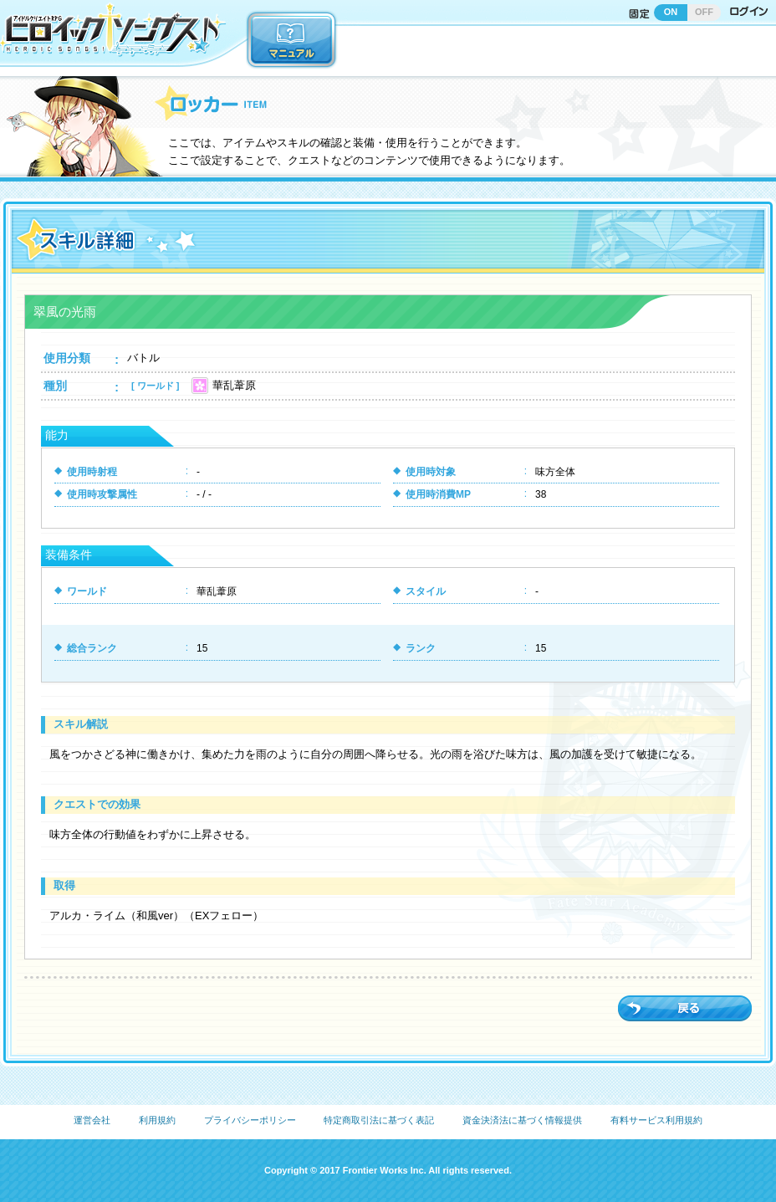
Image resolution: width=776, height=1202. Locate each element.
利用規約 (157, 1120)
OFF (704, 12)
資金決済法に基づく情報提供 (522, 1120)
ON (671, 12)
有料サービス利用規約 (656, 1120)
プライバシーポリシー (250, 1120)
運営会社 (92, 1120)
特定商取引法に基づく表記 (379, 1120)
